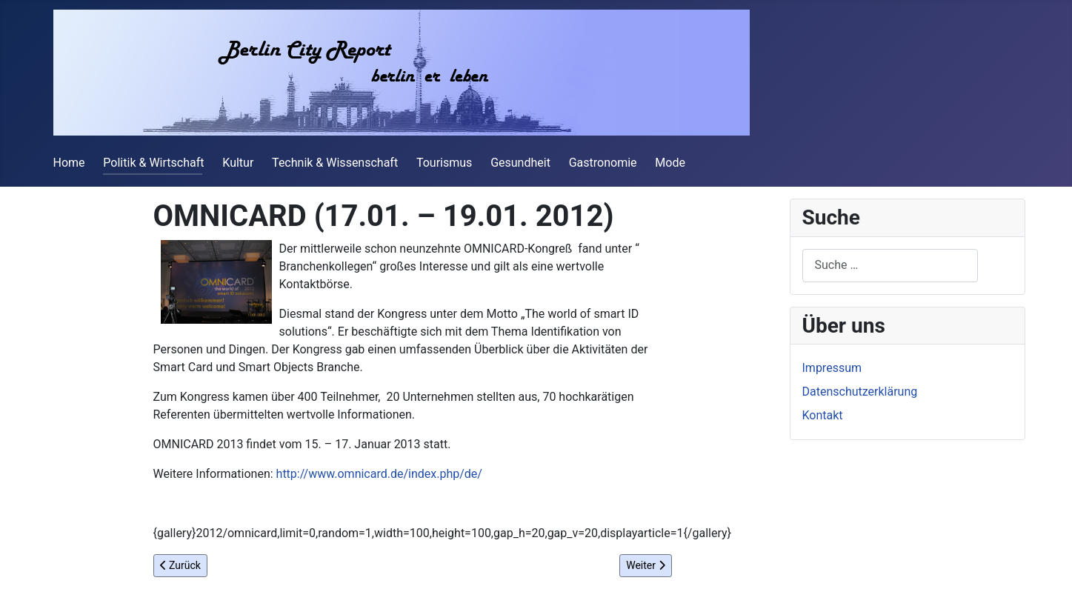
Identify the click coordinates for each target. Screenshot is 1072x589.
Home (69, 163)
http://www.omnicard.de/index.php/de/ (379, 474)
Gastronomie (603, 163)
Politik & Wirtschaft (153, 163)
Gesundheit (520, 163)
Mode (670, 163)
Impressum (832, 368)
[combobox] (890, 265)
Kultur (237, 163)
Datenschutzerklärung (860, 392)
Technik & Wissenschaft (335, 163)
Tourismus (444, 163)
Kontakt (822, 415)
